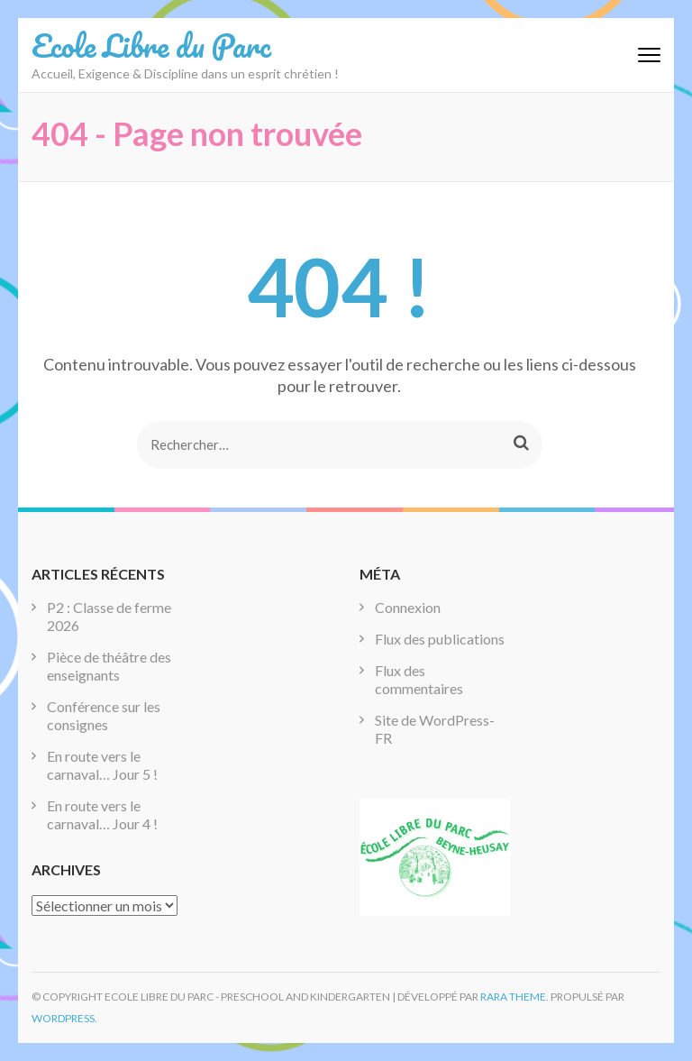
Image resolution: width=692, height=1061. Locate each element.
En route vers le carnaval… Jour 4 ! (102, 814)
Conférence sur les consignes (103, 715)
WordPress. (64, 1018)
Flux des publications (440, 638)
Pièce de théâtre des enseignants (109, 665)
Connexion (408, 607)
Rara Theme (513, 996)
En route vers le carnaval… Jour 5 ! (102, 764)
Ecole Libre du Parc (151, 45)
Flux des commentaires (419, 679)
